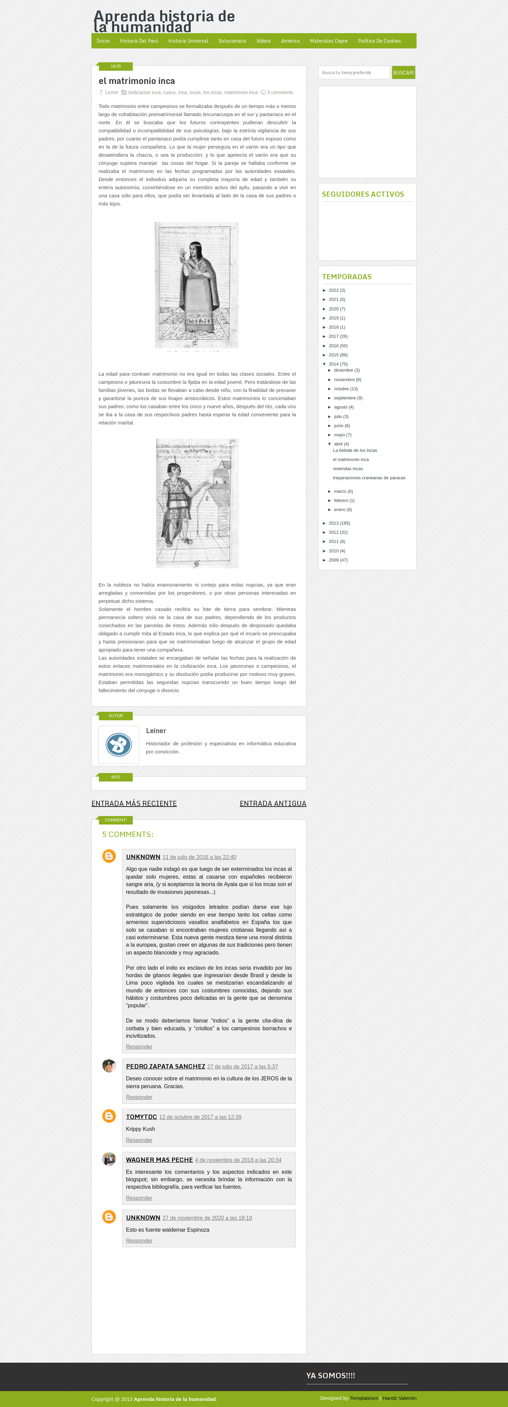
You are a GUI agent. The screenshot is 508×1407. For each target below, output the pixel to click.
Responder (139, 1047)
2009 (334, 560)
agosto (341, 407)
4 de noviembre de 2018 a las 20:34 (238, 1160)
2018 (334, 327)
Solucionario (232, 41)
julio (338, 416)
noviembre (345, 379)
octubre (342, 388)
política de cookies (379, 41)
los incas (212, 92)
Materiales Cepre (329, 41)
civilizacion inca (144, 92)
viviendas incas (348, 468)
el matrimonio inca (137, 81)
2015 (334, 354)
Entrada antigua (273, 803)
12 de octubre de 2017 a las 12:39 (200, 1117)
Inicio (103, 41)
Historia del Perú (139, 41)
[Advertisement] (367, 132)
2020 (334, 308)
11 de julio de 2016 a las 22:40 (199, 857)
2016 (334, 345)
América (290, 41)
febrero (342, 500)
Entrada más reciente (134, 803)
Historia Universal (188, 41)
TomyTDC (141, 1117)
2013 (334, 523)
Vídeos (263, 41)
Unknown (143, 857)
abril (339, 443)
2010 (334, 550)
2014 (334, 364)
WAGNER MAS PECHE (159, 1160)
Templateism (364, 1398)
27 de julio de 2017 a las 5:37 (242, 1067)
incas (195, 92)
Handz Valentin (399, 1398)
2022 (334, 290)
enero (340, 509)
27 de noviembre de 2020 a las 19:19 (207, 1218)
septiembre (345, 397)
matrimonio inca (241, 92)
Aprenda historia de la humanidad (164, 21)
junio (339, 425)
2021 (334, 299)
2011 (334, 541)
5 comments (280, 92)
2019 (334, 318)
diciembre (344, 370)
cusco (169, 92)
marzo (341, 491)
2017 (334, 336)
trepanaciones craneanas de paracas (369, 477)
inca (182, 92)
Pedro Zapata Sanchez (165, 1066)
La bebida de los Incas (355, 450)
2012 (334, 532)
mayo (340, 434)
